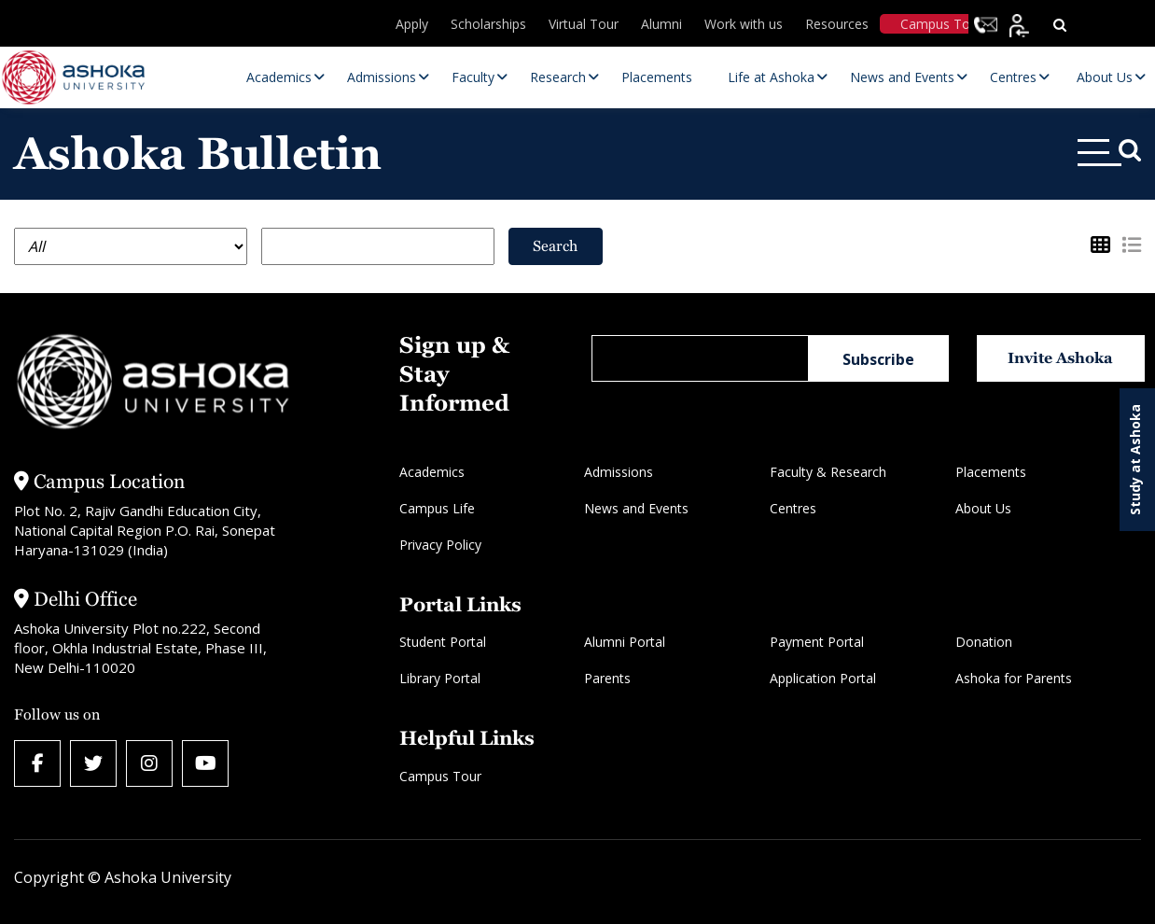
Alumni (661, 24)
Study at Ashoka (1135, 459)
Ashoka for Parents (1013, 678)
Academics (432, 472)
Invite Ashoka (1060, 358)
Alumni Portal (624, 642)
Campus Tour (941, 24)
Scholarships (488, 24)
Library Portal (439, 678)
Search (555, 246)
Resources (837, 24)
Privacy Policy (440, 544)
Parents (607, 678)
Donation (983, 642)
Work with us (743, 24)
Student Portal (442, 642)
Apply (412, 24)
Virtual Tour (584, 24)
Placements (990, 472)
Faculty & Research (828, 472)
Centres (793, 508)
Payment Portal (817, 642)
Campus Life (437, 508)
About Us (983, 508)
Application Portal (823, 678)
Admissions (618, 472)
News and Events (636, 508)
